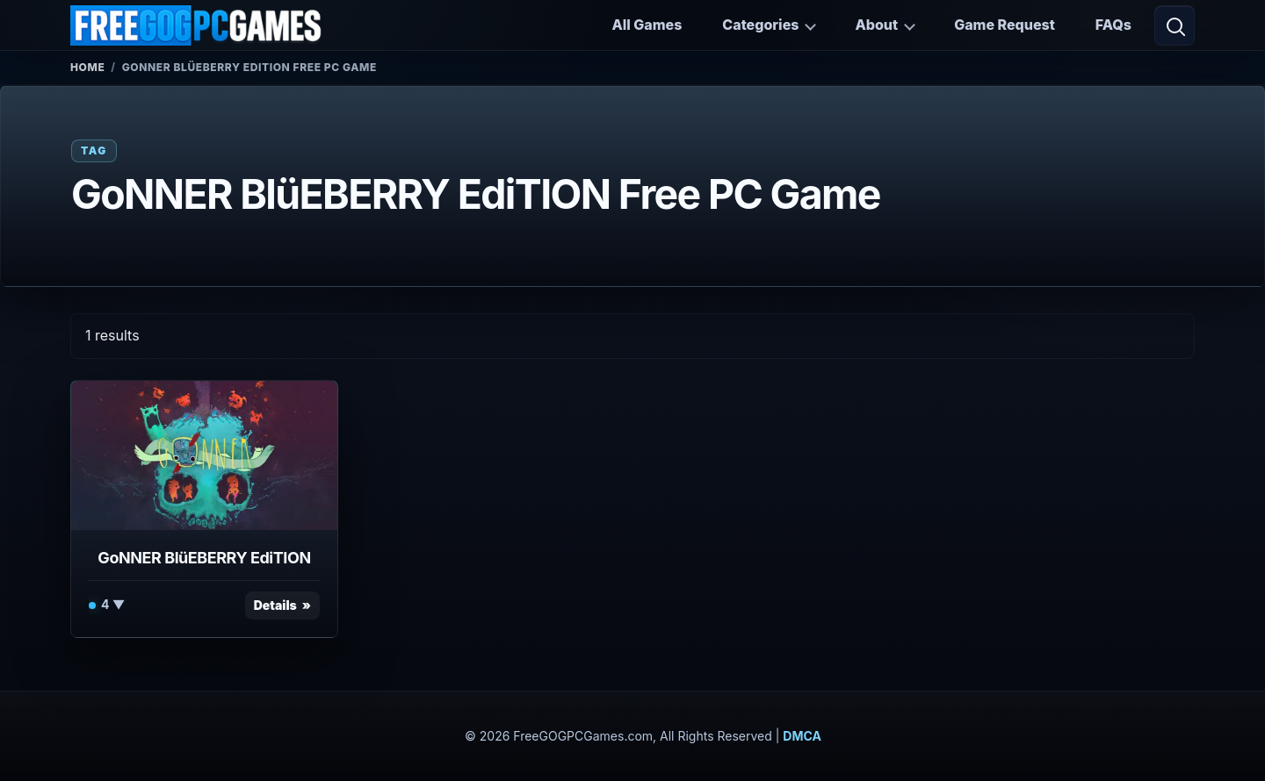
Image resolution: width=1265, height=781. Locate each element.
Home (87, 67)
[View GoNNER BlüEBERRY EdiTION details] (204, 455)
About (876, 24)
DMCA (802, 735)
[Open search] (1174, 25)
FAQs (1113, 24)
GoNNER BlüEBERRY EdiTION (204, 557)
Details (275, 605)
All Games (646, 24)
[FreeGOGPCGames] (196, 25)
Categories (760, 24)
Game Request (1004, 24)
